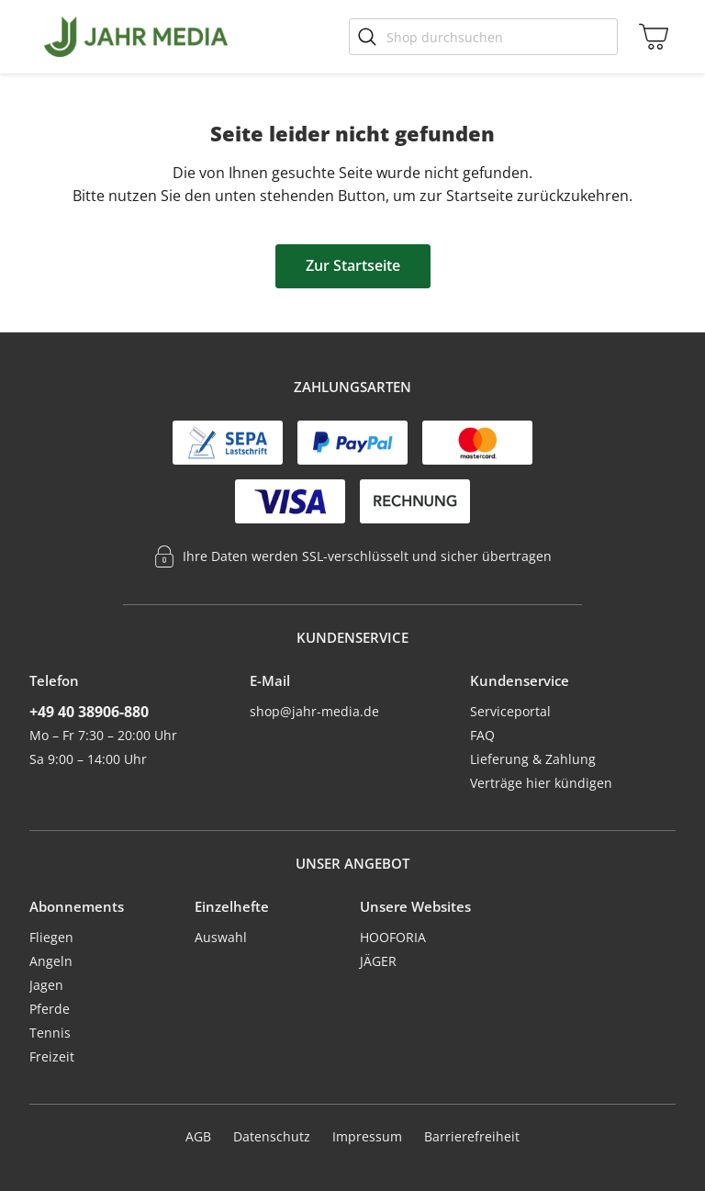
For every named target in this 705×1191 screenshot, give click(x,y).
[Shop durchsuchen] (483, 36)
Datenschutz (271, 1136)
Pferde (49, 1008)
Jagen (46, 985)
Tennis (50, 1032)
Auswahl (221, 937)
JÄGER (378, 961)
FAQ (482, 735)
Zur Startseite (353, 265)
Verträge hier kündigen (541, 783)
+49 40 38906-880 (89, 712)
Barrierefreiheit (472, 1136)
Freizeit (51, 1056)
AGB (198, 1136)
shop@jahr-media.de (314, 711)
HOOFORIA (393, 937)
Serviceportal (510, 711)
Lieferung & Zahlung (533, 759)
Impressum (367, 1136)
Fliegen (51, 937)
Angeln (51, 961)
